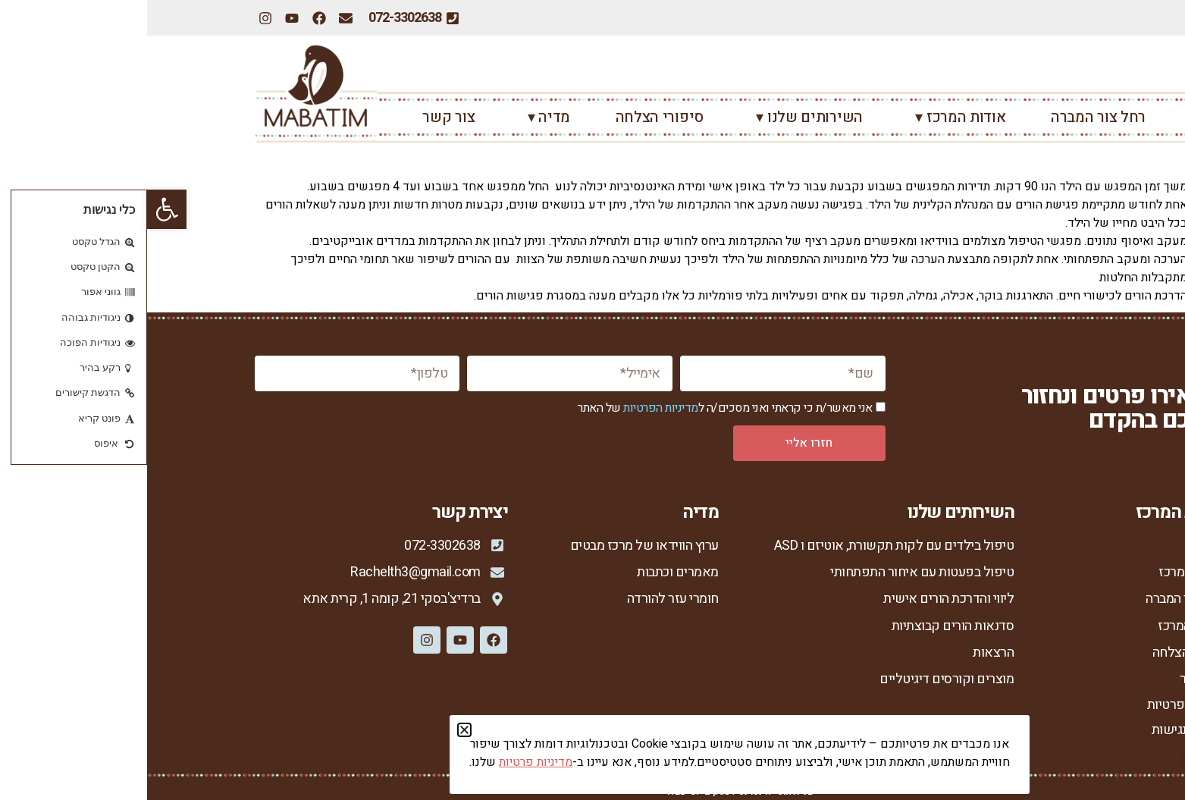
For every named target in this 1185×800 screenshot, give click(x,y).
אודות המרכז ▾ (809, 117)
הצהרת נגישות (1041, 730)
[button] (19, 209)
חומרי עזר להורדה (526, 598)
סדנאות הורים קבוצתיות (806, 626)
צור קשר (301, 117)
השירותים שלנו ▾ (658, 117)
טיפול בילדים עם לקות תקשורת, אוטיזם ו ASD (746, 545)
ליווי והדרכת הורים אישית (801, 598)
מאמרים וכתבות (531, 572)
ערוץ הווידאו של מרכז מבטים (497, 545)
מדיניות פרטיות (1039, 705)
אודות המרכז (1044, 572)
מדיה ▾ (398, 117)
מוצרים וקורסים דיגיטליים (799, 680)
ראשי (1061, 117)
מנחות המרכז (1044, 626)
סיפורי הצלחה (512, 117)
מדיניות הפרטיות (513, 408)
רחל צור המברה (951, 117)
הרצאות (846, 652)
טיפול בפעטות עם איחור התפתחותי (775, 572)
